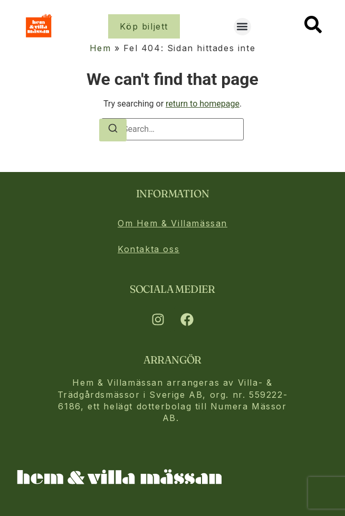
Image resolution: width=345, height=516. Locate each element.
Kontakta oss (148, 249)
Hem (100, 48)
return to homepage (202, 104)
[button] (242, 26)
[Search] (113, 130)
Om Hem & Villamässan (172, 223)
